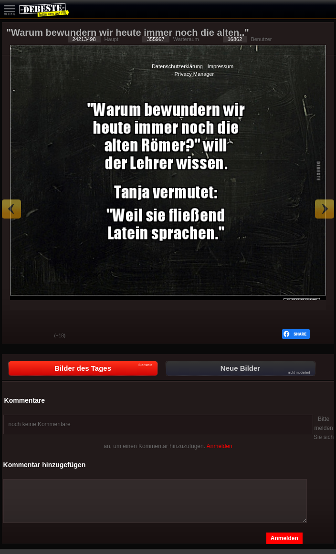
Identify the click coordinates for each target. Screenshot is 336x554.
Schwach (40, 336)
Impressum (220, 66)
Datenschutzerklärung (177, 66)
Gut (16, 336)
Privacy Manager (194, 74)
